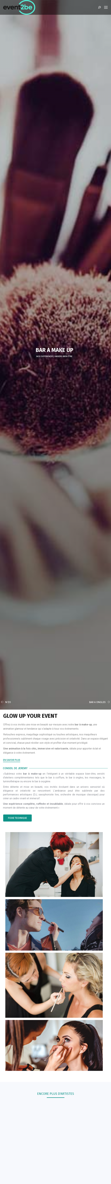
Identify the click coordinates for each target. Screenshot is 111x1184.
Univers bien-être (63, 357)
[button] (11, 760)
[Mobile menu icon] (106, 7)
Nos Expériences (44, 357)
